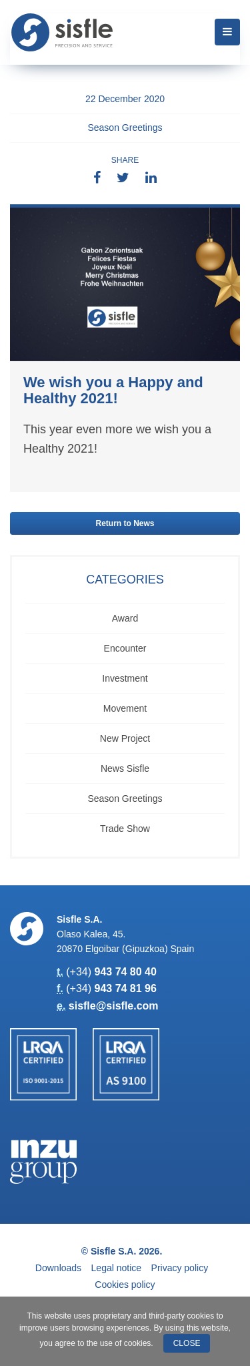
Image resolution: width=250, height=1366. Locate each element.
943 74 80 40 (125, 971)
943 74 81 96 (125, 988)
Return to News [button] (124, 523)
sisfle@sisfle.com (114, 1005)
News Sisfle (125, 768)
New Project (125, 738)
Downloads (58, 1268)
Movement (125, 708)
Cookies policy (125, 1284)
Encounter (125, 648)
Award (125, 618)
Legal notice (116, 1268)
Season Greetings (124, 127)
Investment (124, 678)
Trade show (125, 828)
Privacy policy (180, 1268)
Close (187, 1343)
